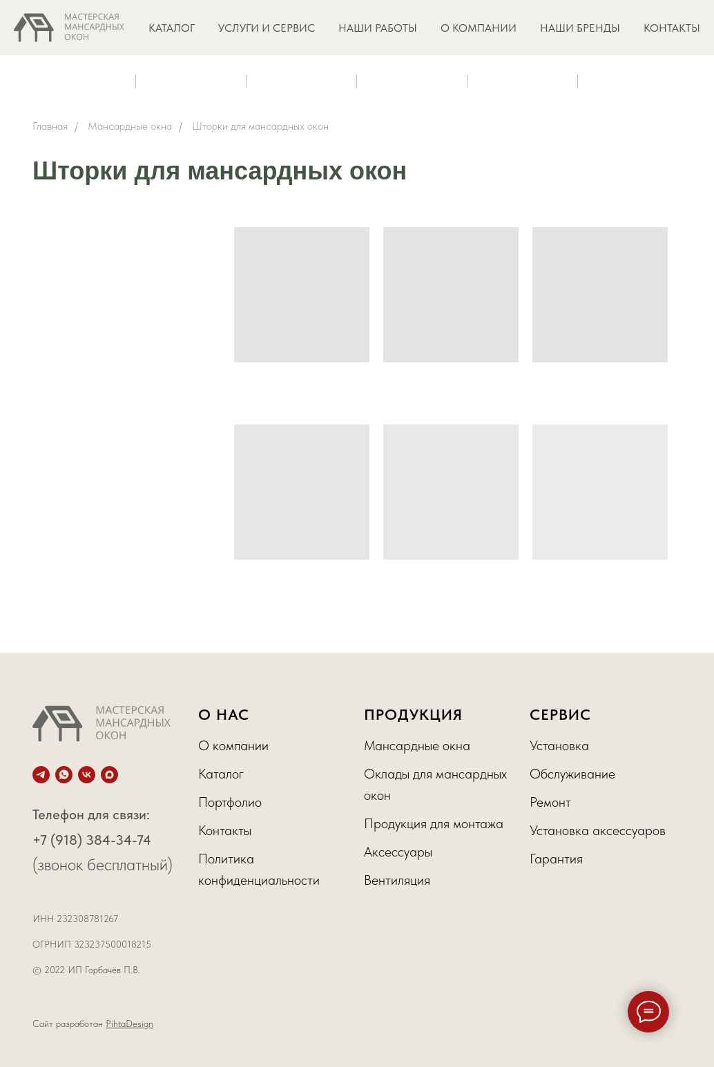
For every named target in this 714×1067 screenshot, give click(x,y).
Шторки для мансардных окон (260, 126)
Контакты (224, 830)
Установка (559, 745)
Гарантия (556, 858)
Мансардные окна (130, 126)
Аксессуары (398, 851)
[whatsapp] (64, 774)
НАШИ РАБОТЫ (377, 28)
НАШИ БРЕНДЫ (580, 28)
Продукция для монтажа (433, 823)
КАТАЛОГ (171, 28)
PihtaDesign (129, 1023)
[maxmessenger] (109, 774)
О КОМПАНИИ (479, 28)
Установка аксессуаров (598, 830)
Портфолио (230, 802)
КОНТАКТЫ (672, 28)
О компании (233, 745)
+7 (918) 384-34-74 (91, 840)
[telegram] (41, 774)
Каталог (221, 773)
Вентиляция (397, 880)
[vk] (86, 774)
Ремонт (550, 802)
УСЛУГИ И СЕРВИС (266, 28)
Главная (50, 126)
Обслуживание (572, 773)
